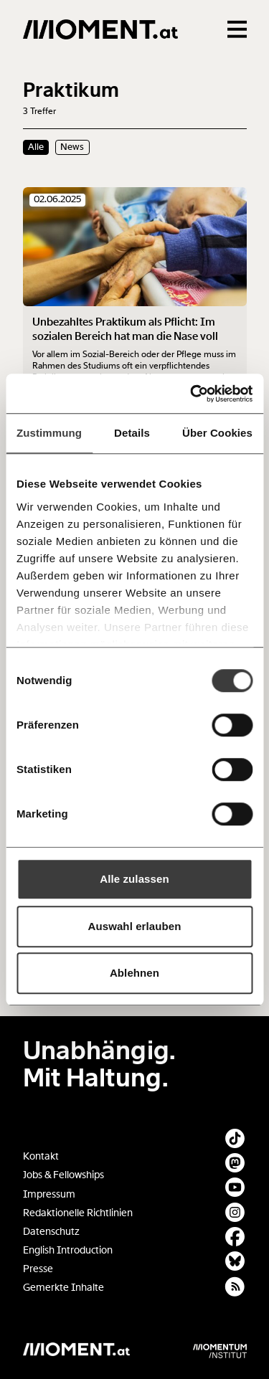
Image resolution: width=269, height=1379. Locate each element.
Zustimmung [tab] (49, 433)
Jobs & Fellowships (63, 1175)
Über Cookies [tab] (217, 433)
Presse (38, 1269)
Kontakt (41, 1156)
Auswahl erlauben (134, 926)
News (72, 147)
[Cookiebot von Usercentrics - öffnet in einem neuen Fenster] (192, 393)
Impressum (49, 1194)
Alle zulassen (134, 879)
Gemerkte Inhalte (63, 1287)
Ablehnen (134, 973)
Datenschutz (51, 1232)
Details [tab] (132, 433)
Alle (36, 147)
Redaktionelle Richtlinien (78, 1213)
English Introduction (68, 1250)
